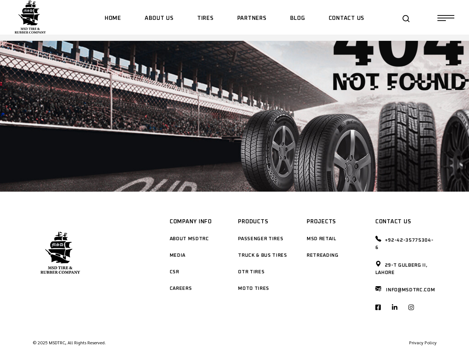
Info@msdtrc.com (410, 290)
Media (177, 255)
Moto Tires (253, 288)
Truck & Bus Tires (262, 255)
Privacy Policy (423, 342)
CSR (174, 272)
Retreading (323, 255)
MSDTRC (57, 342)
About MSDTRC (189, 239)
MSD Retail (321, 239)
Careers (181, 288)
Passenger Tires (260, 239)
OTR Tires (251, 272)
